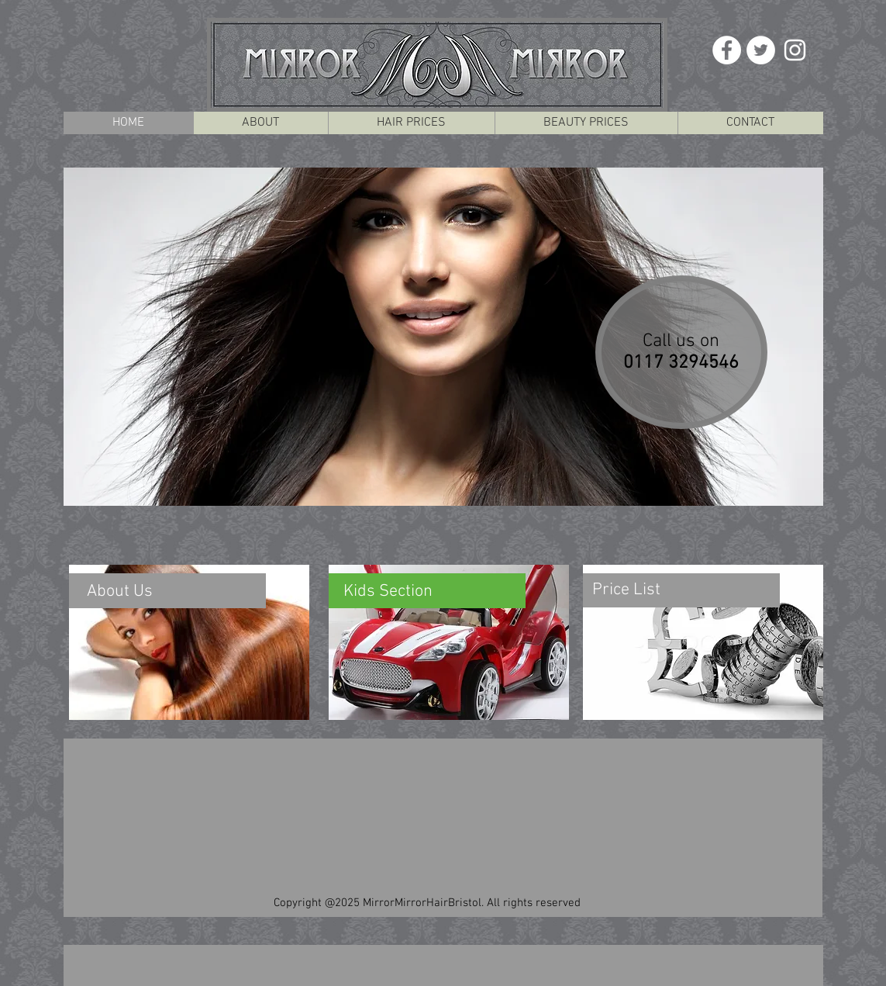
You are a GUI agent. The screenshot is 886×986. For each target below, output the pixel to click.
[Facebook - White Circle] (726, 50)
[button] (443, 337)
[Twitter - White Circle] (760, 50)
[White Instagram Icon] (795, 50)
